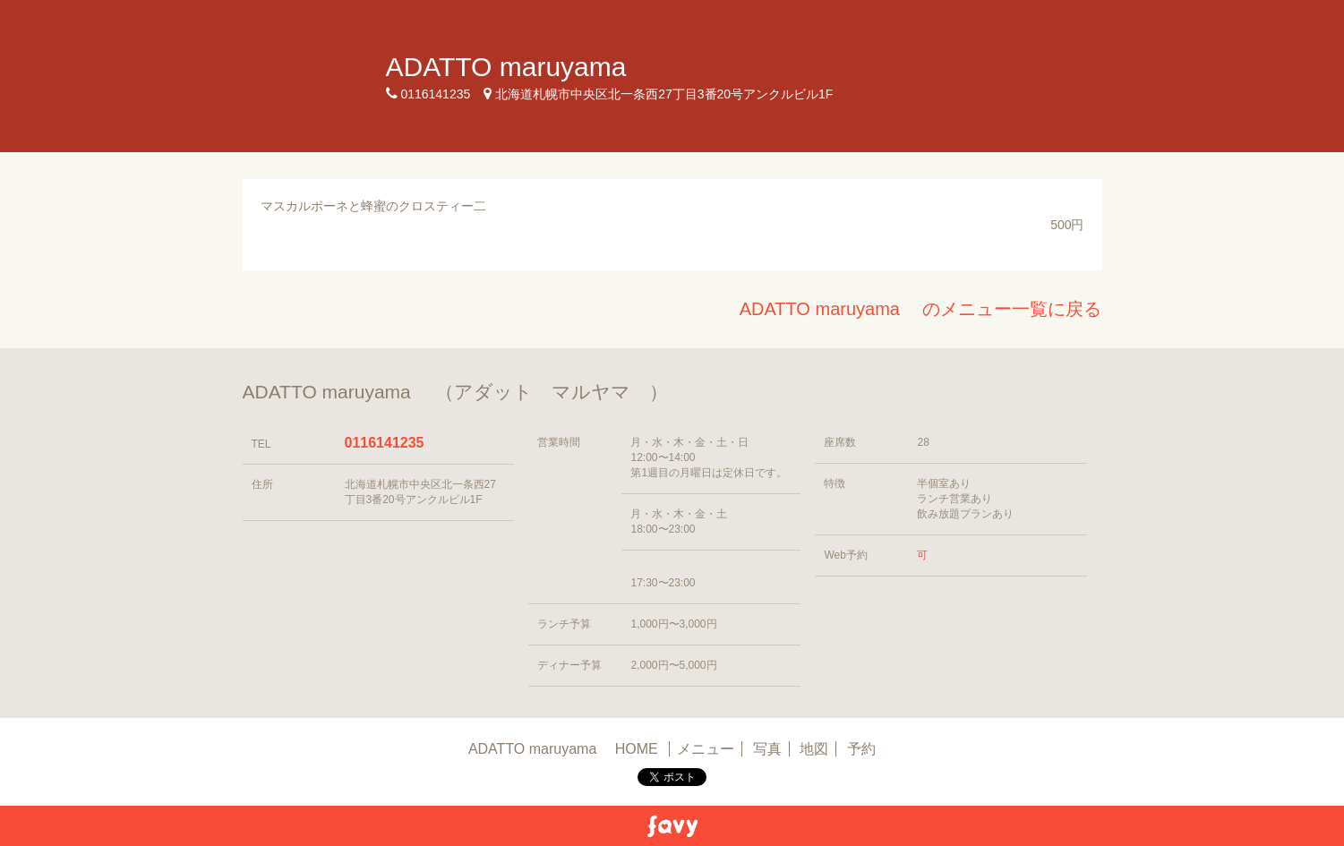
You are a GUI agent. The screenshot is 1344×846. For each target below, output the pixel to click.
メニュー (705, 748)
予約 (861, 748)
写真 (767, 748)
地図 (814, 748)
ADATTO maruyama (520, 66)
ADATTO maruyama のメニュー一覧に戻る (921, 309)
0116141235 (384, 442)
